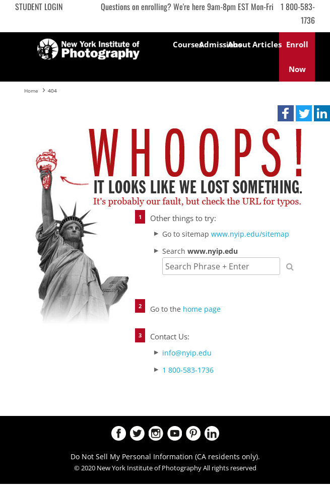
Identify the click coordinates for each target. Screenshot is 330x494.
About (239, 44)
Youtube (174, 433)
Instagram (156, 433)
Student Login (38, 7)
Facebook (118, 433)
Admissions (212, 44)
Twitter (137, 433)
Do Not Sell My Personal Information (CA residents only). (165, 456)
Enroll (297, 56)
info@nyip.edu (187, 353)
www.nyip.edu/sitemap (250, 234)
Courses (186, 44)
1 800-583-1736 (188, 370)
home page (202, 309)
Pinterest (193, 433)
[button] (286, 113)
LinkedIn (212, 433)
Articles (265, 44)
